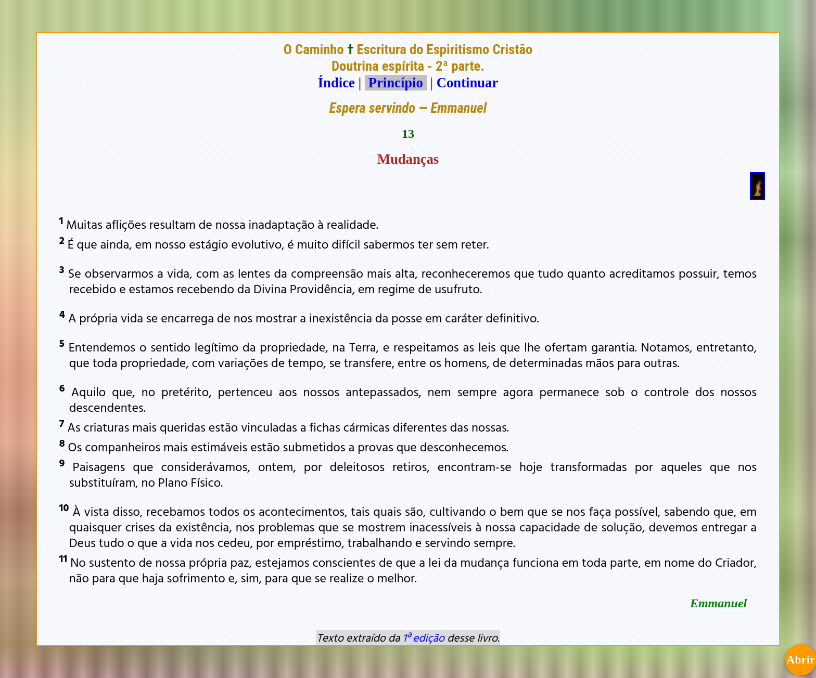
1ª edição (423, 637)
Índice (336, 82)
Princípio (395, 82)
